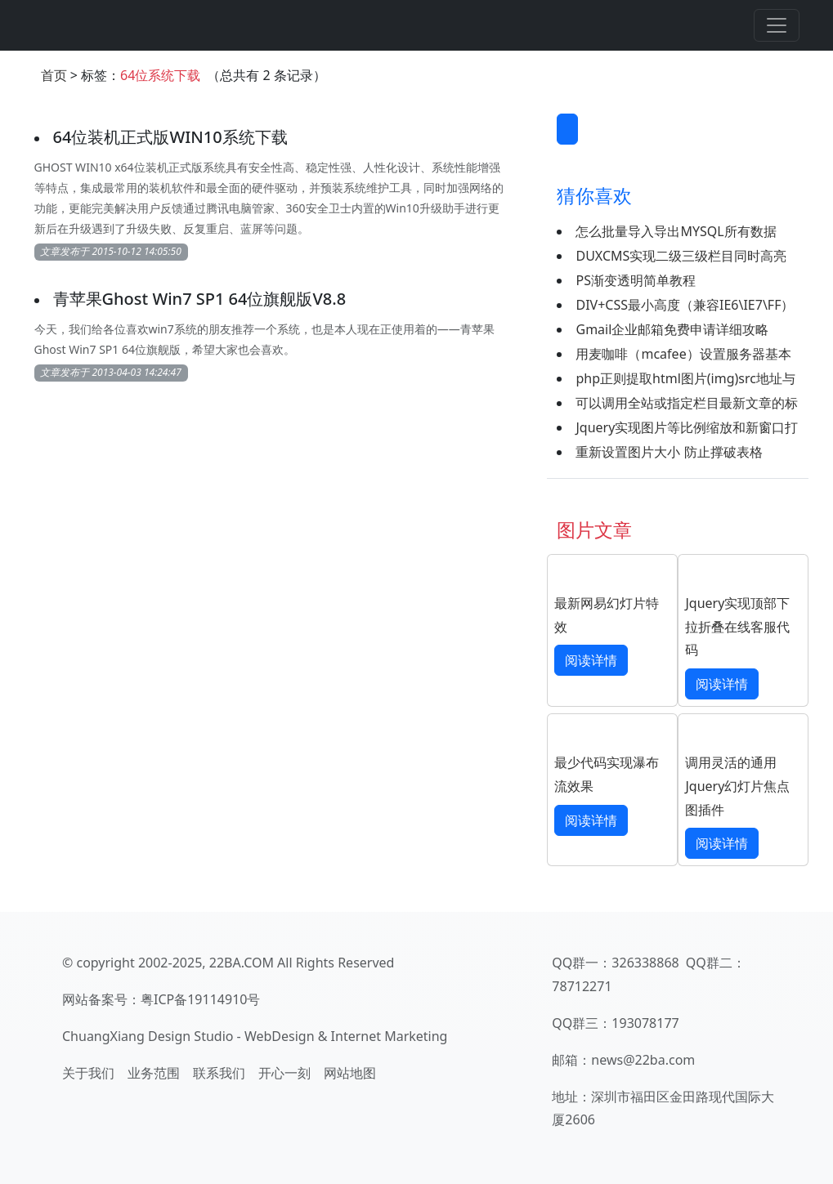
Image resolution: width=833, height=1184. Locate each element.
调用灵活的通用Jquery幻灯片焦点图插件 (737, 786)
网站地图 (350, 1073)
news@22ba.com (643, 1060)
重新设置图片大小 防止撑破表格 (668, 452)
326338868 (644, 963)
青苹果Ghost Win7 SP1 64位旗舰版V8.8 (200, 299)
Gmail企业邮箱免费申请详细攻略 (671, 329)
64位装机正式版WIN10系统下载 (170, 137)
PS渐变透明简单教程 (635, 280)
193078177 (644, 1023)
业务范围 (154, 1073)
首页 (54, 75)
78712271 (581, 986)
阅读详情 (591, 660)
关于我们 (88, 1073)
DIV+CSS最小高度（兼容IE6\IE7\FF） (684, 305)
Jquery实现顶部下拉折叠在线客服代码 (737, 626)
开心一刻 (284, 1073)
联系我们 (219, 1073)
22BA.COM (241, 963)
